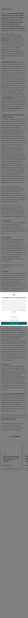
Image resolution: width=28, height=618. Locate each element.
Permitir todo (14, 323)
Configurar (14, 317)
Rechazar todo (14, 320)
